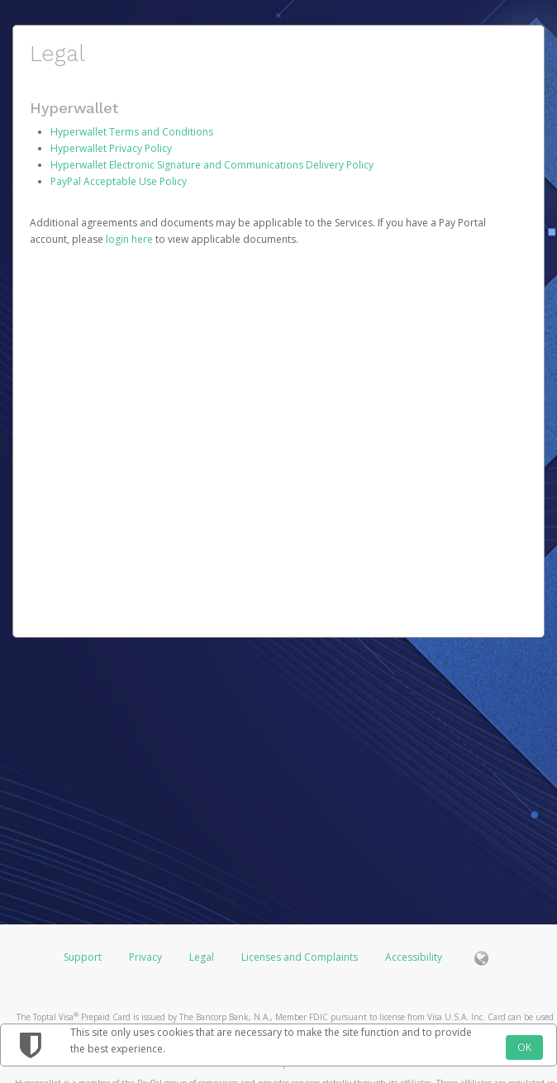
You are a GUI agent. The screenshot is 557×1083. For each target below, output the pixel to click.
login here (129, 239)
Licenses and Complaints (300, 957)
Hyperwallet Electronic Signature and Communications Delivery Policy (212, 165)
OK (524, 1047)
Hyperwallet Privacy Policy (111, 148)
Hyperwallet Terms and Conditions (131, 132)
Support (83, 957)
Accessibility (413, 957)
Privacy (145, 957)
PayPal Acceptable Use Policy (118, 181)
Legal (201, 957)
